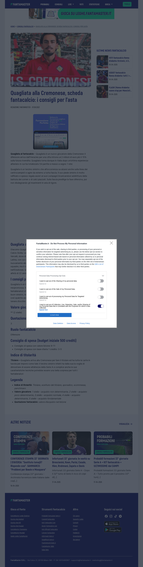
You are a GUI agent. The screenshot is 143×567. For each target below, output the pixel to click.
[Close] (112, 244)
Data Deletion (58, 323)
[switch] (101, 280)
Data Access (71, 323)
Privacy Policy (85, 323)
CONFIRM (54, 315)
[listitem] (71, 275)
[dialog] (71, 283)
